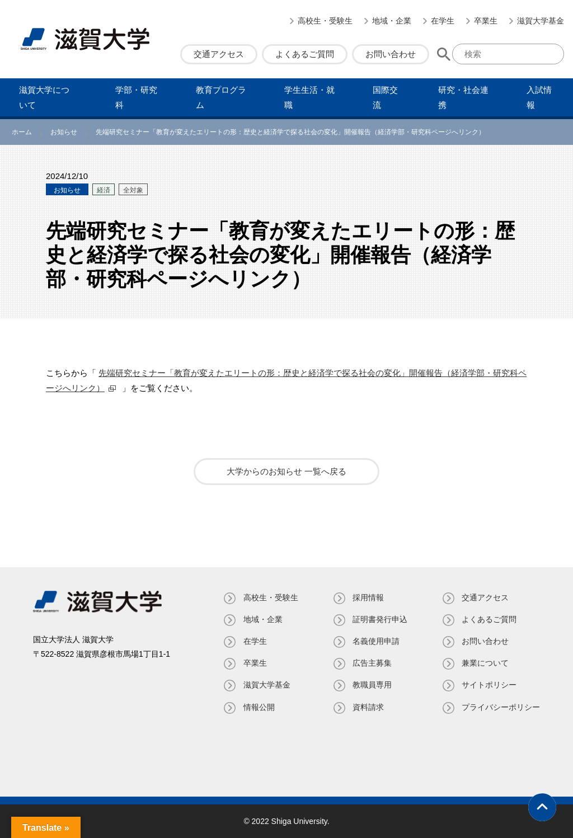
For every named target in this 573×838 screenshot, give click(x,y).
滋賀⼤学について (44, 97)
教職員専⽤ (371, 684)
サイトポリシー (489, 684)
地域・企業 (391, 20)
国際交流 (385, 97)
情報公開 (258, 707)
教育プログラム (221, 97)
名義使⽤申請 (375, 641)
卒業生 (485, 20)
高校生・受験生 (325, 20)
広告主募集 (371, 662)
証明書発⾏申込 (379, 619)
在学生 (442, 20)
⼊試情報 (539, 97)
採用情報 (367, 597)
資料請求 (367, 707)
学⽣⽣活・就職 (309, 97)
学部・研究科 (136, 97)
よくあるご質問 (304, 54)
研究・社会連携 (463, 97)
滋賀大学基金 (540, 20)
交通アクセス (219, 54)
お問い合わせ (390, 54)
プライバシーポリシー (501, 707)
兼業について (485, 662)
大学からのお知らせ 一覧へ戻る (286, 471)
